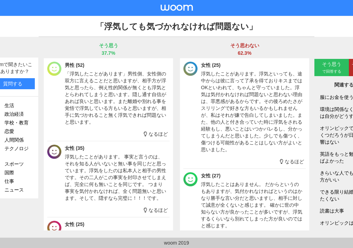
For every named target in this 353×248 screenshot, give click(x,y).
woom (176, 7)
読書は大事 (332, 211)
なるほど (156, 134)
